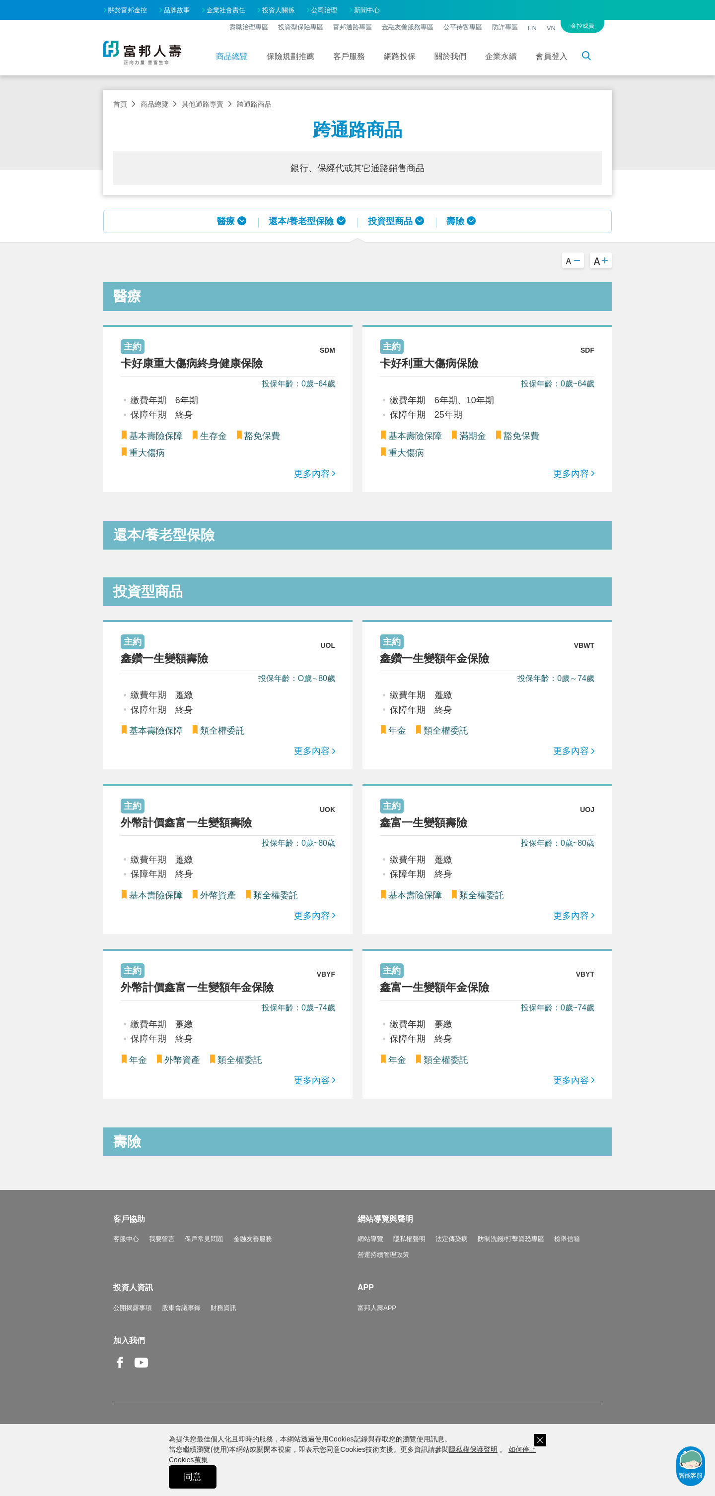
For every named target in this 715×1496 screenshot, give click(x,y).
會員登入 (552, 56)
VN (551, 28)
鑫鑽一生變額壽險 (164, 658)
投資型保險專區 (300, 27)
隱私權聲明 (409, 1239)
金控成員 (582, 25)
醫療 (226, 221)
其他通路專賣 (202, 104)
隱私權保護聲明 (473, 1449)
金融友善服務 (252, 1239)
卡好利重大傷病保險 (429, 363)
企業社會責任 (226, 10)
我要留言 (162, 1239)
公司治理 (324, 10)
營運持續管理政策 (383, 1254)
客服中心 (126, 1239)
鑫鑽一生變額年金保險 (434, 658)
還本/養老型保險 (301, 221)
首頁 (120, 104)
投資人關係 (278, 10)
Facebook (120, 1370)
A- (573, 260)
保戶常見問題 (204, 1239)
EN (532, 28)
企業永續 (501, 56)
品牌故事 (177, 10)
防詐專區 (505, 27)
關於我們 (450, 56)
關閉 (540, 1440)
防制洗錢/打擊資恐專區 (511, 1239)
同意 (193, 1477)
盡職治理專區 (248, 27)
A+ (601, 260)
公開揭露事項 (132, 1307)
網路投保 (400, 56)
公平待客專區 (462, 27)
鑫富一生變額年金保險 (434, 987)
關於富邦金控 (127, 10)
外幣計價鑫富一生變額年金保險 (197, 987)
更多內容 (312, 474)
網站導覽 (370, 1239)
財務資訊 (223, 1307)
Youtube (141, 1370)
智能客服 (691, 1463)
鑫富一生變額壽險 (423, 822)
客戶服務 (349, 56)
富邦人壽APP (377, 1307)
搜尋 (592, 57)
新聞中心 (367, 10)
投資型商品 (390, 221)
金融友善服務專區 (407, 27)
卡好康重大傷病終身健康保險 (192, 363)
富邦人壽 (142, 52)
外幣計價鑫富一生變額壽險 (186, 822)
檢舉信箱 (567, 1239)
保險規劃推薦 (290, 56)
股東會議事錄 (181, 1307)
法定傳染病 (451, 1239)
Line (163, 1364)
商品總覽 (232, 56)
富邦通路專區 (352, 27)
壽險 (455, 221)
